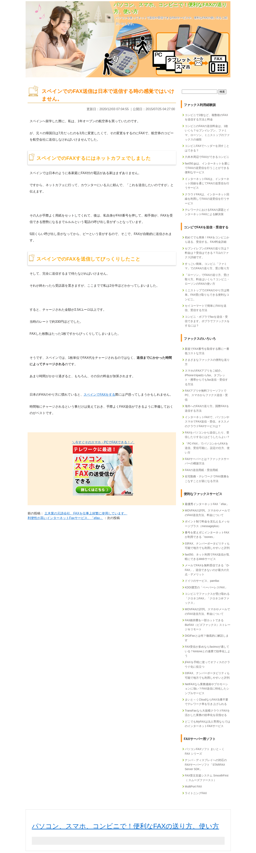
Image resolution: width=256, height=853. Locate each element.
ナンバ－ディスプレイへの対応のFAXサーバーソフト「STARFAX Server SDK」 (206, 764)
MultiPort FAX (193, 786)
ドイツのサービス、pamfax (202, 580)
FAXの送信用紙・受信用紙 (201, 470)
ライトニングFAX (196, 793)
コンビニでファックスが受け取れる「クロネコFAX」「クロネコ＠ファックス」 (207, 598)
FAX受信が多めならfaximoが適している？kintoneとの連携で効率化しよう (207, 651)
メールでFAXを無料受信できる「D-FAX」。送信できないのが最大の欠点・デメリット (207, 570)
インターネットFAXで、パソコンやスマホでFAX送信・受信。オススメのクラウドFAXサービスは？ (207, 421)
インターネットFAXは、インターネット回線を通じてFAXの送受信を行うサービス (207, 183)
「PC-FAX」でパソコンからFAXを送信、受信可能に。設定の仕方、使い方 (207, 448)
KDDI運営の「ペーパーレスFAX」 (206, 587)
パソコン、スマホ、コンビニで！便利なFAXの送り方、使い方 (125, 826)
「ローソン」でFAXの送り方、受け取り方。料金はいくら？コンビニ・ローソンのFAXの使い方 (207, 279)
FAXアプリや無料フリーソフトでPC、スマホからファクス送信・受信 (206, 395)
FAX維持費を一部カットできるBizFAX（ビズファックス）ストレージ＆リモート (207, 625)
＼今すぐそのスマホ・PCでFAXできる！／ (103, 442)
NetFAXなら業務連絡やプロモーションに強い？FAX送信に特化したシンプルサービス (207, 689)
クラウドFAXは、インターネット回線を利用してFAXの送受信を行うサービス (207, 199)
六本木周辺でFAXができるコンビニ (207, 156)
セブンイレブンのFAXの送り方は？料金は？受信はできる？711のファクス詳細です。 (207, 253)
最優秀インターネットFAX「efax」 (207, 504)
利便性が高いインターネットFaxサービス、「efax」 (65, 518)
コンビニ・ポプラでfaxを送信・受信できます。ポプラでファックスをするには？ (207, 321)
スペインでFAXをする (99, 394)
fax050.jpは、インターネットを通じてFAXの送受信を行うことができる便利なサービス (207, 168)
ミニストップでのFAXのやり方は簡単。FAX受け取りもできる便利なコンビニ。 (207, 295)
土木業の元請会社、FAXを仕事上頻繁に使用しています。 (85, 513)
